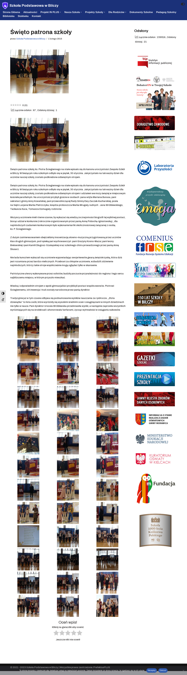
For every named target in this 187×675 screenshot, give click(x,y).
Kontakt (36, 16)
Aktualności (30, 12)
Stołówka (23, 16)
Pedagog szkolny (167, 12)
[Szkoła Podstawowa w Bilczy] (30, 5)
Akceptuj (151, 670)
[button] (60, 12)
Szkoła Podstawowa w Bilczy (30, 39)
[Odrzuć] (183, 670)
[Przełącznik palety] (183, 4)
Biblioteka (8, 16)
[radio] (56, 637)
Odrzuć (163, 670)
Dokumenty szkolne (141, 12)
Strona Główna (11, 12)
